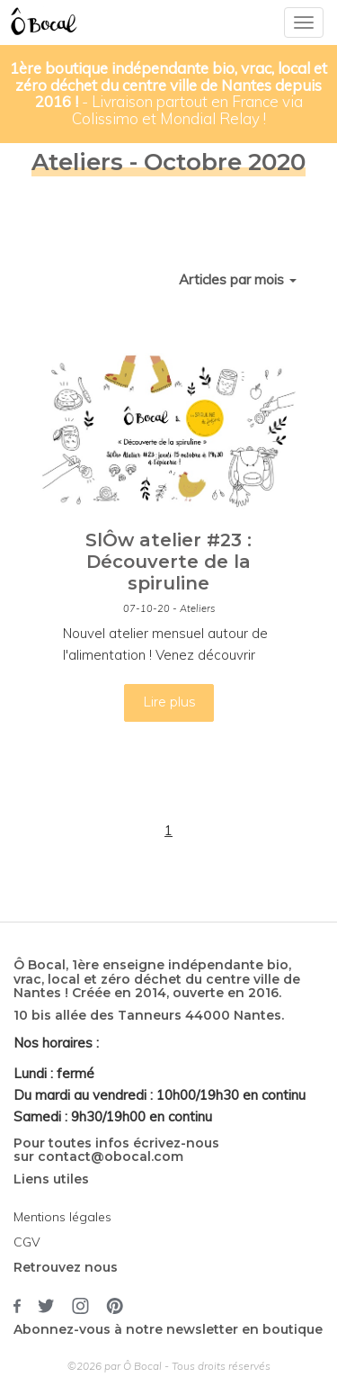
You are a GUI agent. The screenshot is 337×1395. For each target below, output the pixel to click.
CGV (26, 1242)
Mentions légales (62, 1217)
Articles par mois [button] (238, 279)
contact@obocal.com (110, 1156)
